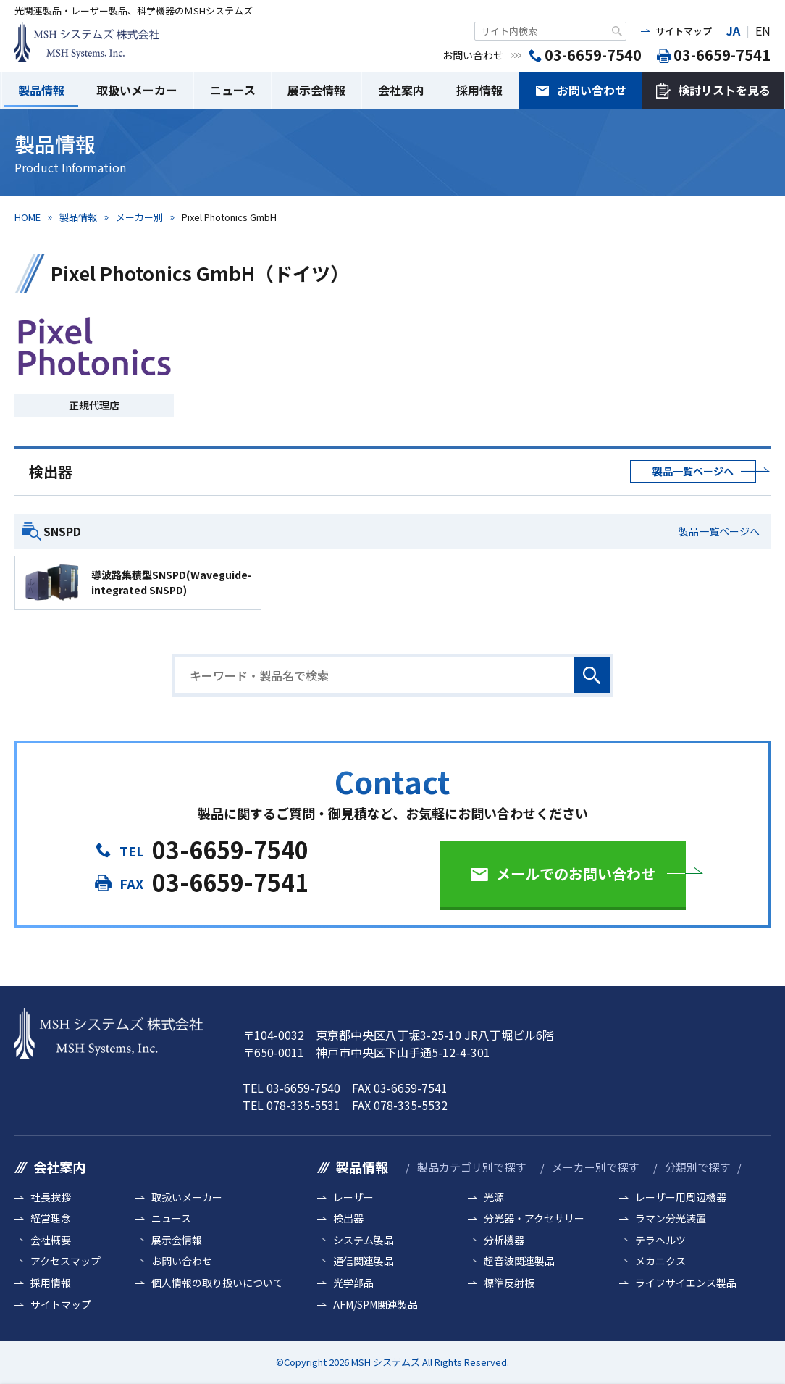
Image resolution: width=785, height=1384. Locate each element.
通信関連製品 (363, 1261)
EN (763, 30)
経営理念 (50, 1218)
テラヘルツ (660, 1240)
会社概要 (50, 1240)
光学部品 (353, 1283)
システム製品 (363, 1240)
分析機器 (504, 1240)
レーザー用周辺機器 (680, 1197)
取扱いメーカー (136, 90)
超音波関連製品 (519, 1261)
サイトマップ (683, 31)
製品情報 (41, 90)
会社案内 (401, 90)
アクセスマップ (65, 1261)
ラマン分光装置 (670, 1218)
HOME (27, 217)
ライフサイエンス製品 (685, 1283)
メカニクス (660, 1261)
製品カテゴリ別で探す (471, 1167)
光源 (494, 1197)
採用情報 (479, 90)
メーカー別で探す (595, 1167)
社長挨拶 (50, 1197)
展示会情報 (316, 90)
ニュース (233, 90)
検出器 (348, 1218)
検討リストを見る (724, 90)
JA (733, 30)
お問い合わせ (591, 90)
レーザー (353, 1197)
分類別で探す (697, 1167)
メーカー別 (139, 217)
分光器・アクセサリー (534, 1218)
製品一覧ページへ (693, 471)
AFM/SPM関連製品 (375, 1305)
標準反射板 (509, 1283)
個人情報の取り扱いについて (217, 1283)
